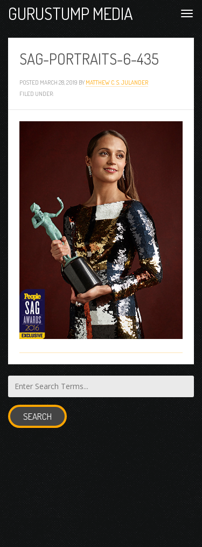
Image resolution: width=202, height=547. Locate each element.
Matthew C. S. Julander (117, 82)
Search (37, 416)
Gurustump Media (70, 13)
